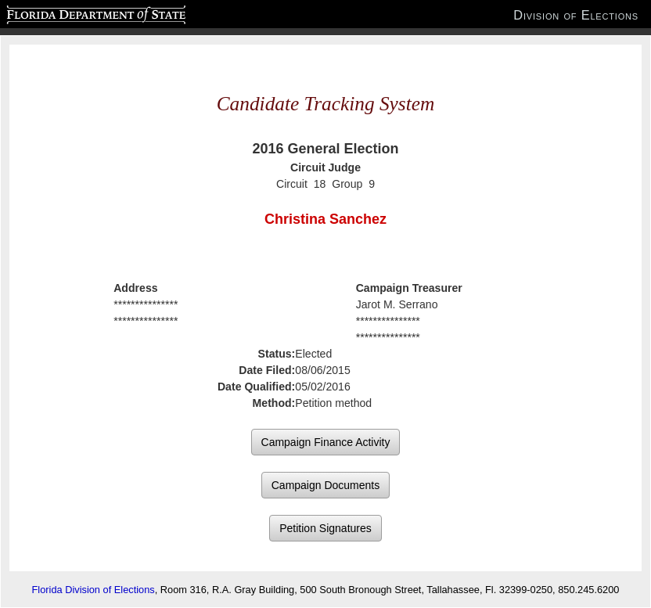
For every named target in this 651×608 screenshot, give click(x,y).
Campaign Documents (326, 485)
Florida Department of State (65, 12)
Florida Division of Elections (93, 589)
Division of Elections (575, 15)
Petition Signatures (325, 528)
